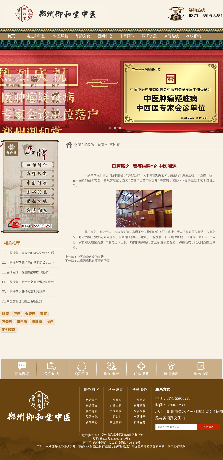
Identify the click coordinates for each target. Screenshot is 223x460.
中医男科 (116, 422)
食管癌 (30, 314)
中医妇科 (116, 416)
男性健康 (34, 97)
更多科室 (55, 113)
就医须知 (201, 369)
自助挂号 (140, 416)
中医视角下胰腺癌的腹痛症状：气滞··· (31, 252)
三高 (13, 113)
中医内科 (116, 411)
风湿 (55, 81)
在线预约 (193, 36)
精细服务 (140, 422)
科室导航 (60, 36)
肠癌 (50, 322)
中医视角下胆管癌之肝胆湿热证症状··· (31, 282)
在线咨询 (21, 369)
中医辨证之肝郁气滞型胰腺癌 (26, 291)
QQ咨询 (81, 369)
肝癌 (17, 314)
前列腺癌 (8, 329)
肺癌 (5, 314)
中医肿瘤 (13, 81)
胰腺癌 (37, 322)
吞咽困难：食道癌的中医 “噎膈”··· (29, 272)
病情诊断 (171, 369)
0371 (193, 15)
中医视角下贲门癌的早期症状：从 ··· (30, 262)
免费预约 (51, 369)
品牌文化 (82, 36)
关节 (34, 113)
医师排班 (111, 369)
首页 (11, 36)
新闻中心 (105, 36)
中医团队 (127, 36)
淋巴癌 (22, 322)
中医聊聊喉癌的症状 (90, 256)
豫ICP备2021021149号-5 (115, 438)
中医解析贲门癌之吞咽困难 (24, 301)
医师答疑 (149, 36)
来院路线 (171, 36)
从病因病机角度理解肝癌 (93, 260)
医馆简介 (92, 405)
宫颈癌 (7, 322)
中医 (55, 97)
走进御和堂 (36, 36)
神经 (34, 81)
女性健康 (13, 97)
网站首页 (92, 400)
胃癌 (43, 314)
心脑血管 (116, 405)
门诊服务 (141, 369)
